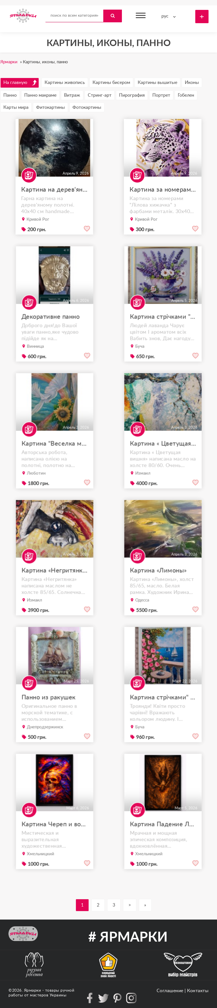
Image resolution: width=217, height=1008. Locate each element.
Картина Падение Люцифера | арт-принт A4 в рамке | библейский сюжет (163, 833)
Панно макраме (40, 95)
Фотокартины (87, 107)
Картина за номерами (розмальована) (163, 190)
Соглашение (170, 991)
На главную (20, 82)
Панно (10, 95)
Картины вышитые (157, 82)
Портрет (161, 95)
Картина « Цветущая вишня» (163, 453)
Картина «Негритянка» (54, 580)
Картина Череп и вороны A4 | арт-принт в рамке (54, 833)
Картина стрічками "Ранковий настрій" (163, 326)
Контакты (198, 991)
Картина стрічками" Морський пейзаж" (163, 707)
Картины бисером (111, 82)
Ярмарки (32, 990)
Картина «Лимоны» (159, 580)
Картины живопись (65, 82)
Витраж (72, 95)
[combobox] (170, 16)
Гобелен (186, 95)
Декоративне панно (50, 326)
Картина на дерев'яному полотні (54, 190)
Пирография (132, 95)
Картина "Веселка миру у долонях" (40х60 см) (54, 453)
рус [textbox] (164, 16)
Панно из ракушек (49, 707)
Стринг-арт (99, 95)
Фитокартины (50, 107)
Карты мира (16, 107)
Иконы (192, 82)
